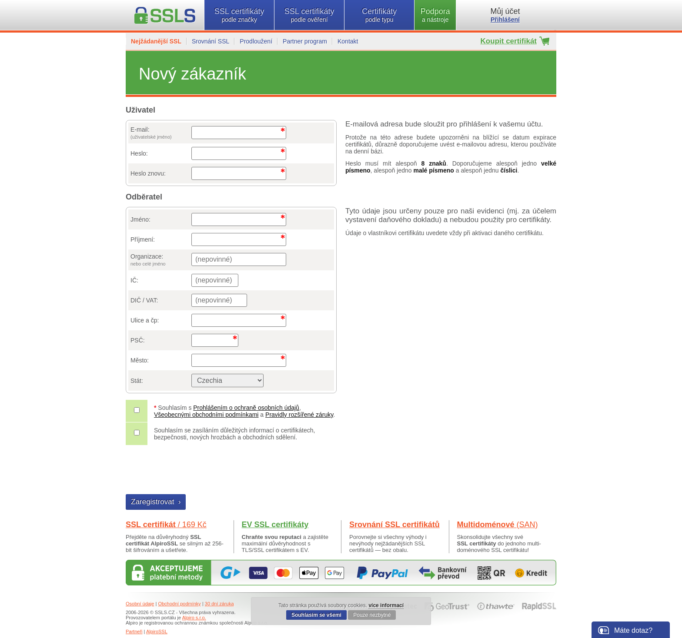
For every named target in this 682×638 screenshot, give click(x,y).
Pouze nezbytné (372, 615)
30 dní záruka (219, 603)
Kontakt (348, 41)
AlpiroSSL (156, 631)
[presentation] (192, 471)
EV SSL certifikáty (275, 524)
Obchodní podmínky (179, 603)
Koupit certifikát (509, 41)
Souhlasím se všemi (316, 615)
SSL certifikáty (239, 15)
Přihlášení (505, 19)
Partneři (134, 631)
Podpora (435, 15)
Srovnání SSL (210, 41)
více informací (386, 605)
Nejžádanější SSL (156, 41)
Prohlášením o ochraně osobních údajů (246, 407)
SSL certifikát (166, 524)
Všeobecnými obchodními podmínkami (206, 414)
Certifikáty (379, 15)
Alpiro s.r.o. (194, 617)
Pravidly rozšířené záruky (299, 414)
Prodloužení (256, 41)
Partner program (305, 41)
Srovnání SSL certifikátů (394, 524)
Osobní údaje (140, 603)
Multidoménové (497, 524)
